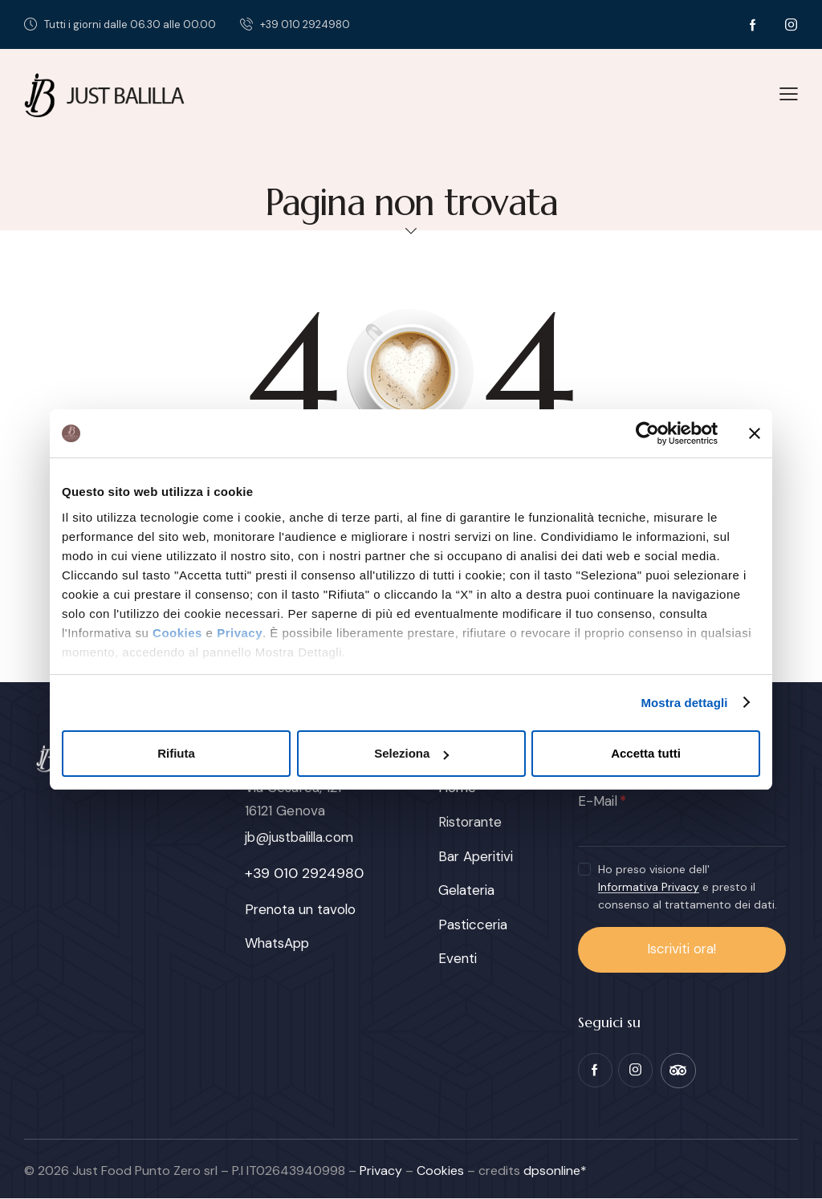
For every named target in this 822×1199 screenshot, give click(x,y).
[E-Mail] (682, 830)
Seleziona (411, 753)
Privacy (239, 633)
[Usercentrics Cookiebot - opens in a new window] (647, 433)
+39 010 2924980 (304, 873)
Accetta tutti (646, 753)
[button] (788, 93)
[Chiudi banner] (754, 433)
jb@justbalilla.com (301, 837)
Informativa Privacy (648, 887)
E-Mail (597, 801)
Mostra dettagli (684, 702)
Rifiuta (176, 753)
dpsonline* (555, 1170)
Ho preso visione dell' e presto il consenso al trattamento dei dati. (687, 887)
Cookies (177, 633)
